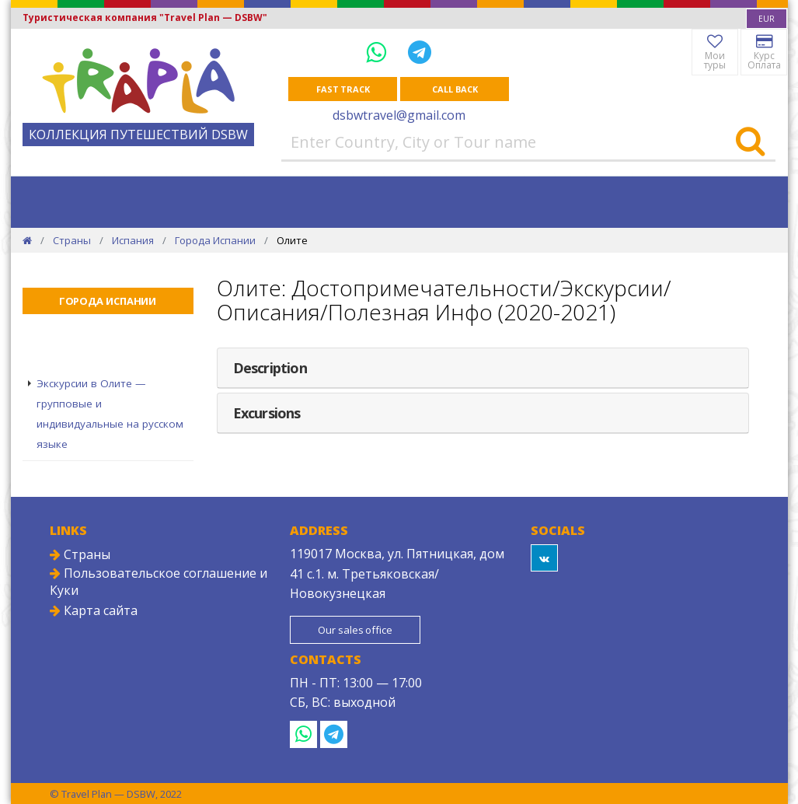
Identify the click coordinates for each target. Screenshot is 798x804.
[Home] (27, 240)
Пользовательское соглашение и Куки (158, 582)
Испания (133, 240)
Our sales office (355, 630)
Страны (72, 240)
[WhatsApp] (379, 52)
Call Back (454, 89)
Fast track (343, 89)
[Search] (750, 142)
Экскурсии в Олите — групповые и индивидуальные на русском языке (110, 413)
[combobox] (766, 19)
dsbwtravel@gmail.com (399, 115)
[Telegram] (419, 52)
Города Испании (215, 240)
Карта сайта (94, 610)
